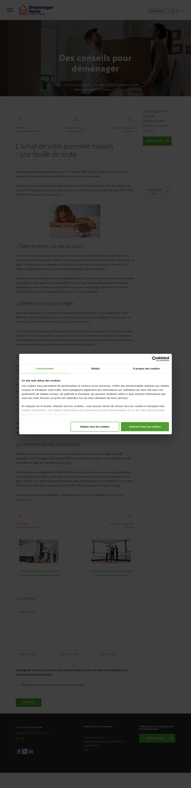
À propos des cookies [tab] (146, 368)
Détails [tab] (95, 368)
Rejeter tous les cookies (95, 426)
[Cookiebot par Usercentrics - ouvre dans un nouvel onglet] (154, 358)
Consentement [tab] (44, 368)
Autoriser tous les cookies (145, 426)
